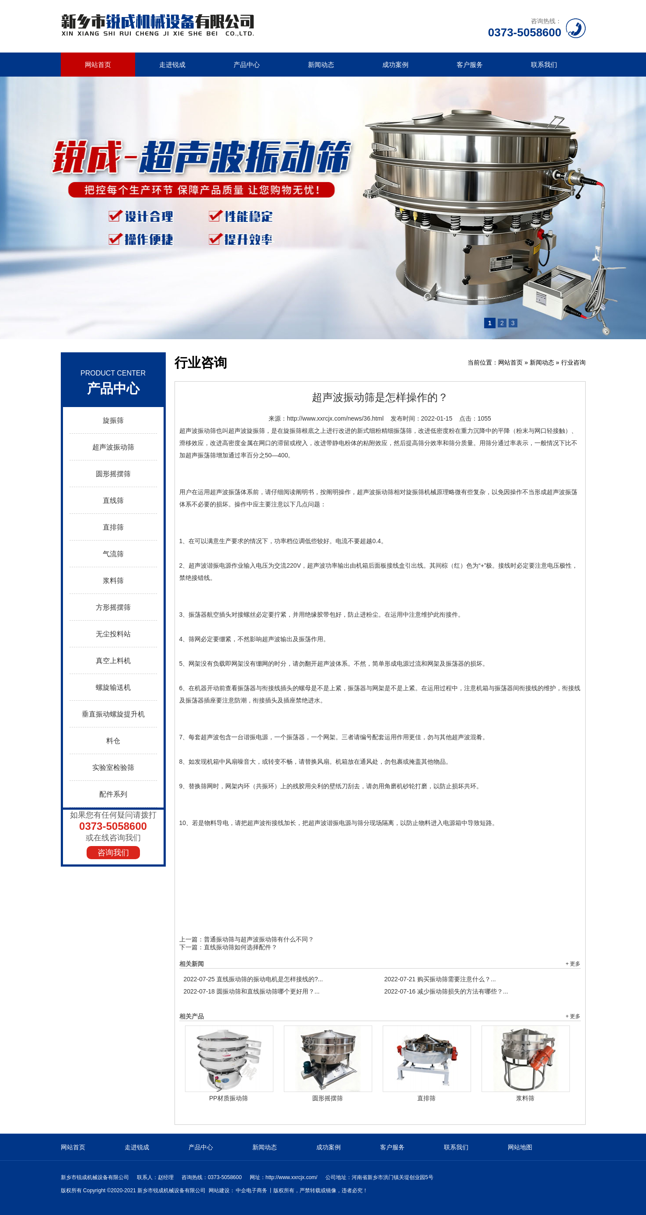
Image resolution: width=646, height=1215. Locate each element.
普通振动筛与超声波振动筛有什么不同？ (259, 939)
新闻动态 (321, 64)
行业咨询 (573, 362)
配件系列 (113, 794)
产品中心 (247, 64)
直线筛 (113, 500)
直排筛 (113, 527)
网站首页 (98, 64)
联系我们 (544, 64)
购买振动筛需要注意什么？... (440, 979)
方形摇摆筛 (113, 607)
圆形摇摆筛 (113, 474)
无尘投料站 (113, 634)
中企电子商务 (251, 1190)
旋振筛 (113, 420)
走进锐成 (172, 64)
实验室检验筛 (113, 767)
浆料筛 (113, 580)
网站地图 (520, 1147)
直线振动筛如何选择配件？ (240, 947)
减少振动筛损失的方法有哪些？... (446, 991)
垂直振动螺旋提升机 (113, 714)
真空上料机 (113, 660)
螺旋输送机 (113, 687)
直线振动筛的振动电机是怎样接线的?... (253, 979)
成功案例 (395, 64)
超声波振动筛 (113, 447)
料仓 (113, 740)
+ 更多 (573, 964)
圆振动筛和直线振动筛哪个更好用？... (252, 991)
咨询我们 (113, 852)
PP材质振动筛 (228, 1098)
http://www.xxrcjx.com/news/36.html (335, 418)
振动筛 (207, 430)
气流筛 (113, 554)
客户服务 (470, 64)
